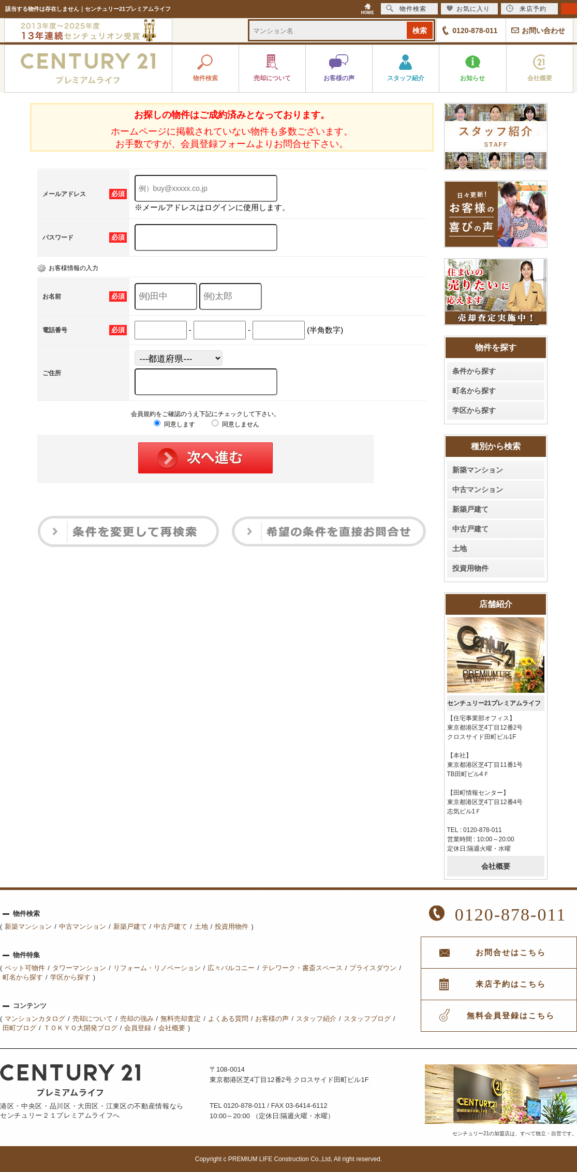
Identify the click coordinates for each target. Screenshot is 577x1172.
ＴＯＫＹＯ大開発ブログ (80, 1028)
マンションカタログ (35, 1018)
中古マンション (477, 489)
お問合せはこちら (511, 952)
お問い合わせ (543, 30)
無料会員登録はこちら (511, 1016)
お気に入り (468, 8)
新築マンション (477, 470)
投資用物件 (470, 568)
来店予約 (526, 8)
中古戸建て (470, 529)
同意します (174, 424)
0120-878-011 (474, 30)
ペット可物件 (25, 968)
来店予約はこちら (511, 984)
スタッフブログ (367, 1018)
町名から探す (474, 391)
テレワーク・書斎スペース (302, 968)
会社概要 (495, 866)
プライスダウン (372, 968)
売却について (92, 1018)
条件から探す (474, 371)
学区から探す (474, 410)
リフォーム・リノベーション (157, 968)
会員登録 (137, 1028)
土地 (459, 548)
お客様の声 (272, 1018)
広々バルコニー (231, 968)
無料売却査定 (180, 1018)
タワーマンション (79, 968)
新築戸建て (470, 509)
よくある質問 (228, 1018)
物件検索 (406, 8)
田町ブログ (19, 1028)
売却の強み (137, 1018)
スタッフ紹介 (316, 1018)
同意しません (235, 424)
